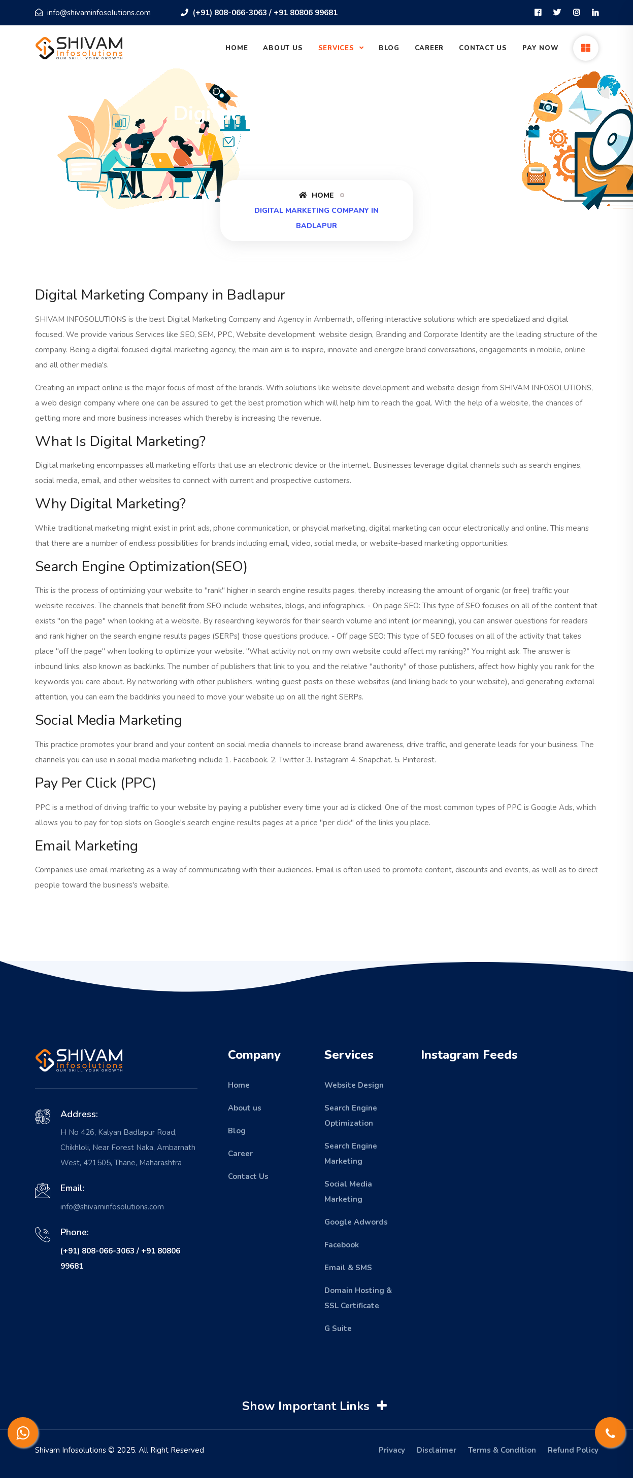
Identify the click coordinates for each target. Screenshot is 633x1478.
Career (429, 48)
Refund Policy (573, 1450)
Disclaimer (436, 1450)
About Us (283, 48)
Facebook (341, 1245)
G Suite (338, 1328)
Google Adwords (356, 1222)
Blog (389, 48)
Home (236, 48)
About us (244, 1108)
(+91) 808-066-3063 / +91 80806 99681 (259, 13)
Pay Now (540, 48)
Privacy (392, 1450)
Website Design (354, 1085)
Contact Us (483, 48)
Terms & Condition (502, 1450)
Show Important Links (316, 1406)
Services (337, 48)
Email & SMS (348, 1268)
